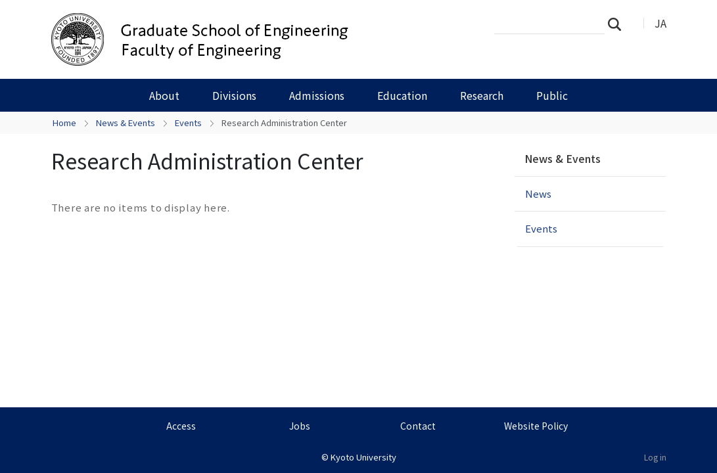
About (164, 95)
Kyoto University (363, 457)
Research (481, 95)
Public (552, 95)
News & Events (125, 122)
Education (402, 95)
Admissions (316, 95)
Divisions (234, 95)
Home (64, 122)
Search (618, 23)
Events (188, 122)
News (538, 193)
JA (660, 23)
